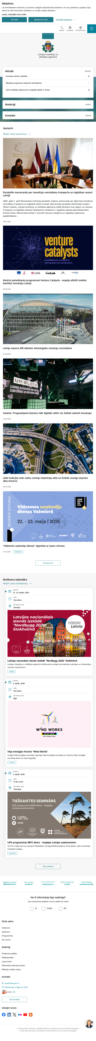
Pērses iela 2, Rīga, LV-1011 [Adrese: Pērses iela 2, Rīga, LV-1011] (16, 987)
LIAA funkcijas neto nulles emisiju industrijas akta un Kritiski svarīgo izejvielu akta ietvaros (45, 479)
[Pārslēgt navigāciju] (91, 28)
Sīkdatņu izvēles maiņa (11, 969)
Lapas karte (7, 961)
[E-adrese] (7, 992)
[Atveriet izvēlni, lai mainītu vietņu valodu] (69, 29)
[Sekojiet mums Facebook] (4, 1015)
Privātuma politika (9, 953)
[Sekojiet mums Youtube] (25, 1014)
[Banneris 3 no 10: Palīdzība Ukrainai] (9, 883)
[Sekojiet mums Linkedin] (9, 1015)
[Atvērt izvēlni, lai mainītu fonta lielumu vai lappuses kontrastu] (80, 29)
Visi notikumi (48, 866)
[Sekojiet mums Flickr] (20, 1014)
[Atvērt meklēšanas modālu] (61, 29)
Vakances (6, 928)
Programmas (7, 936)
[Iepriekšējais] (5, 883)
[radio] (33, 908)
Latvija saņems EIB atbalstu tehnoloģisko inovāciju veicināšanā (37, 348)
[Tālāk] (91, 883)
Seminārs (12, 853)
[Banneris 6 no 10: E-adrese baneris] (67, 883)
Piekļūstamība (8, 957)
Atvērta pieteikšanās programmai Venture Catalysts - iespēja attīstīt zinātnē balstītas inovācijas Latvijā (44, 282)
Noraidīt (14, 19)
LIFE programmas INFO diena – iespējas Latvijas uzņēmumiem (42, 842)
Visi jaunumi (48, 563)
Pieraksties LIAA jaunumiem (13, 965)
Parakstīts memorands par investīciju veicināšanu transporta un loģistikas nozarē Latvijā (47, 194)
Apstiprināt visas (41, 19)
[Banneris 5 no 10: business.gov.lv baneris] (48, 883)
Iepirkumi (6, 932)
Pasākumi (18, 552)
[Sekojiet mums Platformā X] (14, 1015)
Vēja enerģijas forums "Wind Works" (28, 751)
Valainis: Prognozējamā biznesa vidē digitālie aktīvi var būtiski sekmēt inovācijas (47, 413)
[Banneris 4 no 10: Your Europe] (29, 883)
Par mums (6, 940)
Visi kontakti (14, 999)
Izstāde (11, 672)
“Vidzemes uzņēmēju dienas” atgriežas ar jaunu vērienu (34, 545)
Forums (11, 762)
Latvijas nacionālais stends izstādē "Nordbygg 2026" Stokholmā (42, 660)
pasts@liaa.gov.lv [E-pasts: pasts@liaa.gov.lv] (12, 983)
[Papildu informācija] (14, 992)
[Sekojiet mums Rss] (30, 1015)
